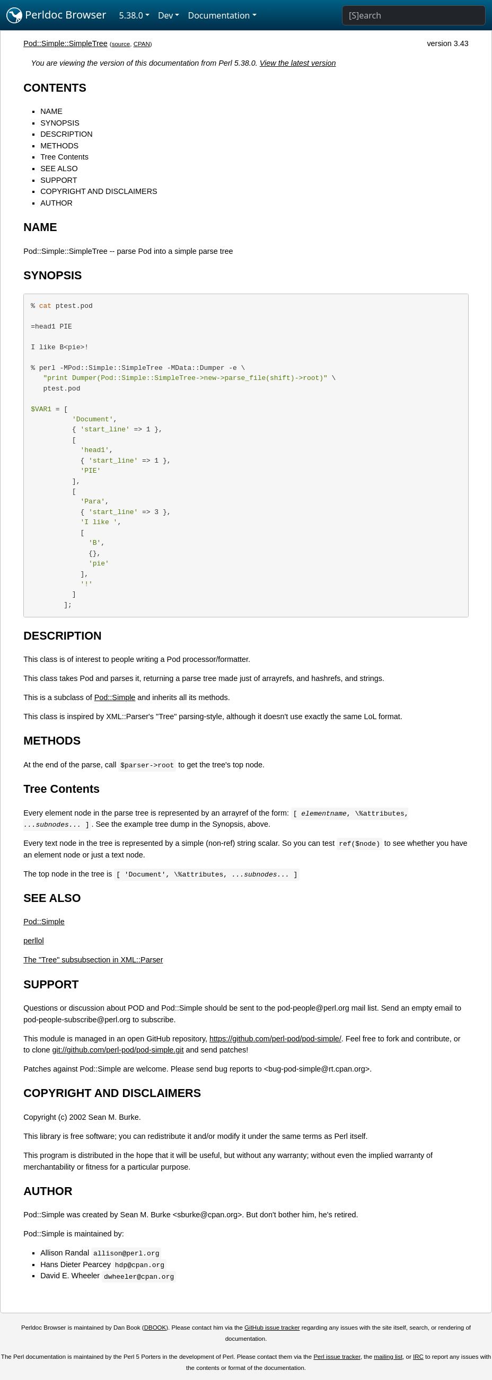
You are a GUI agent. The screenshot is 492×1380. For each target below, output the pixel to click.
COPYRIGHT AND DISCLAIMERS (98, 191)
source (121, 44)
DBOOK (155, 1327)
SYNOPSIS (60, 123)
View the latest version (298, 63)
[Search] (414, 15)
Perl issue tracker (336, 1357)
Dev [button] (165, 15)
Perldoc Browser (56, 15)
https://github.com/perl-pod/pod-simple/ (275, 1038)
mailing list (388, 1357)
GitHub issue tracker (272, 1327)
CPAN (142, 44)
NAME (51, 111)
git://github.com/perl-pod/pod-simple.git (118, 1050)
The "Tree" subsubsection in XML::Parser (93, 960)
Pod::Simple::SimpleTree (65, 43)
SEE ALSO (58, 168)
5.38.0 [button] (131, 15)
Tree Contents (64, 157)
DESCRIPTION (66, 134)
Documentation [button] (219, 15)
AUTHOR (56, 203)
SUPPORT (58, 180)
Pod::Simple (115, 697)
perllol (33, 940)
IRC (418, 1357)
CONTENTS (54, 87)
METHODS (59, 145)
